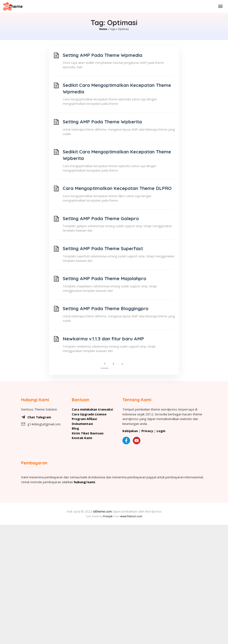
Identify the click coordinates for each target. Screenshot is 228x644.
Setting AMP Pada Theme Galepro (101, 218)
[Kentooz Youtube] (137, 440)
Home (103, 29)
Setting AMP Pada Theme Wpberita (102, 122)
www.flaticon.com (131, 516)
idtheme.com (102, 511)
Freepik (108, 516)
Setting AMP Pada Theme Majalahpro (104, 278)
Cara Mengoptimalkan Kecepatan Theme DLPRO (117, 188)
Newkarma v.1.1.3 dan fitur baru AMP (103, 339)
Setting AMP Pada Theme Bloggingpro (105, 308)
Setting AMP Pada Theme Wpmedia (102, 55)
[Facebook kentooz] (127, 440)
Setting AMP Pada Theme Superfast (103, 248)
